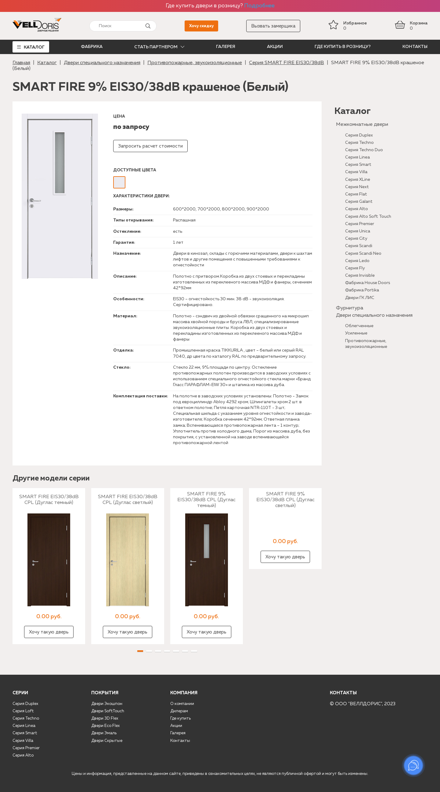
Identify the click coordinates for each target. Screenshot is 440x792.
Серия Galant (359, 201)
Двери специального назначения (102, 62)
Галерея (225, 47)
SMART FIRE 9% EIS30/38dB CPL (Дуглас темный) (206, 500)
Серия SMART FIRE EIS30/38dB (286, 62)
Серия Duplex (359, 135)
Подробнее (259, 6)
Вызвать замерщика (273, 26)
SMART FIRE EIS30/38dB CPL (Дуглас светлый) (127, 500)
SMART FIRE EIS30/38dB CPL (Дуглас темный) (49, 500)
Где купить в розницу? (343, 47)
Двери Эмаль (104, 733)
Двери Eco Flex (105, 726)
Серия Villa (356, 172)
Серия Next (357, 187)
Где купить (180, 719)
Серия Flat (356, 194)
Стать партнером (156, 47)
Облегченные (359, 326)
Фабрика (92, 47)
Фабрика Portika (362, 290)
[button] (140, 651)
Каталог (34, 47)
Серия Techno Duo (364, 150)
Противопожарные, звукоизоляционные (194, 62)
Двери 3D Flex (104, 719)
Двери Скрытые (106, 741)
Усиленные (356, 333)
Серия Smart (358, 164)
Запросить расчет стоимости (150, 146)
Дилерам (179, 711)
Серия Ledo (357, 261)
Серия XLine (357, 179)
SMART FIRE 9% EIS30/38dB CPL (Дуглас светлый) (285, 500)
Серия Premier (359, 224)
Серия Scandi (358, 246)
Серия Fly (355, 268)
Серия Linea (357, 157)
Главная (21, 62)
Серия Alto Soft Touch (368, 216)
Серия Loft (23, 711)
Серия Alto (356, 209)
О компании (182, 704)
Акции (275, 47)
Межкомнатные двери (362, 124)
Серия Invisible (360, 275)
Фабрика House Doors (367, 283)
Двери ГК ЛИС (359, 298)
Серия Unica (357, 231)
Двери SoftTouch (107, 711)
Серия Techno (359, 143)
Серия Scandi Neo (363, 253)
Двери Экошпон (106, 704)
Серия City (356, 238)
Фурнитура (349, 308)
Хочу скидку (201, 26)
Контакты (414, 47)
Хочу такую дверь (49, 632)
